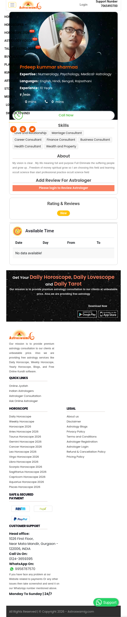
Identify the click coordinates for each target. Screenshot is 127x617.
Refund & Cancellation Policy (86, 452)
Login (83, 4)
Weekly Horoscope (21, 421)
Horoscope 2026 (20, 427)
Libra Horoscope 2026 (23, 462)
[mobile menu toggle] (12, 5)
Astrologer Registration (82, 442)
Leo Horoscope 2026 (23, 452)
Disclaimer (74, 421)
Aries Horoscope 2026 (23, 432)
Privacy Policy (76, 432)
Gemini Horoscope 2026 (25, 442)
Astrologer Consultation (25, 396)
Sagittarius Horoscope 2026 (27, 472)
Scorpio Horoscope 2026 (25, 467)
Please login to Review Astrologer (63, 188)
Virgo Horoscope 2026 (24, 457)
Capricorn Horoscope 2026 (27, 477)
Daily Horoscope (20, 416)
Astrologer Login (77, 447)
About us (73, 416)
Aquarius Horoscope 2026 (26, 482)
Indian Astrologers (21, 391)
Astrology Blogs (77, 427)
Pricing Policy (75, 457)
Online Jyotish (18, 386)
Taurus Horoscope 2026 (25, 437)
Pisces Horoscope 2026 (24, 487)
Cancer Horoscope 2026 (25, 447)
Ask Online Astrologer (23, 401)
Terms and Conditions (81, 437)
